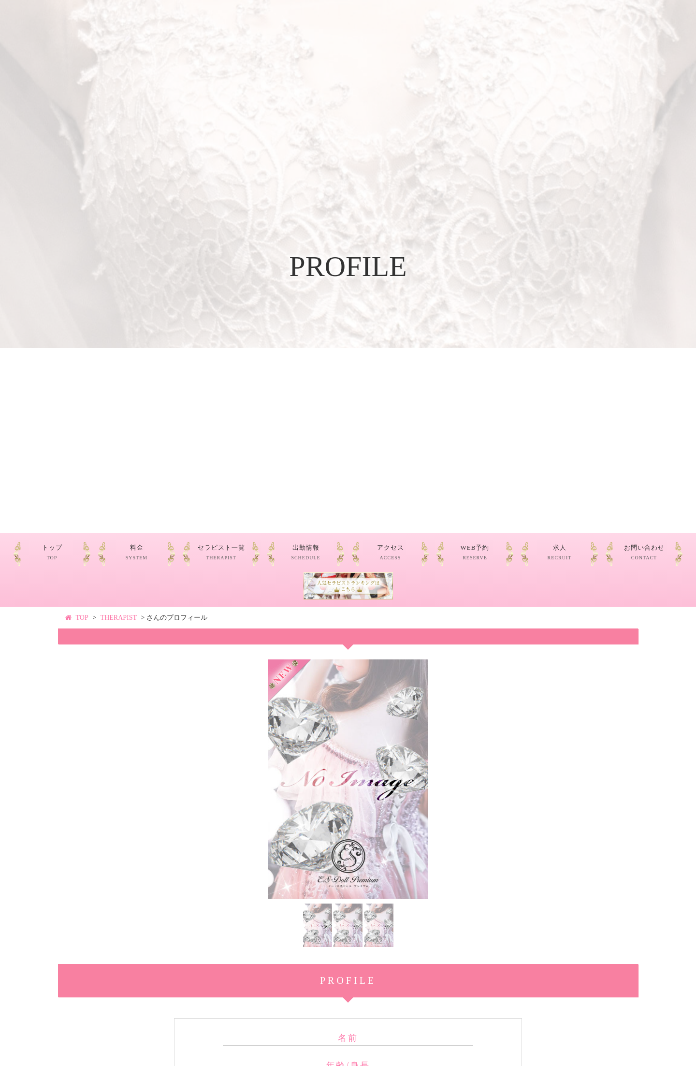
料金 (136, 552)
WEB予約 (475, 552)
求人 (560, 552)
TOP (82, 617)
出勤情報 (305, 552)
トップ (52, 552)
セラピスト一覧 (221, 552)
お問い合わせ (644, 552)
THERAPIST (119, 617)
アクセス (390, 552)
